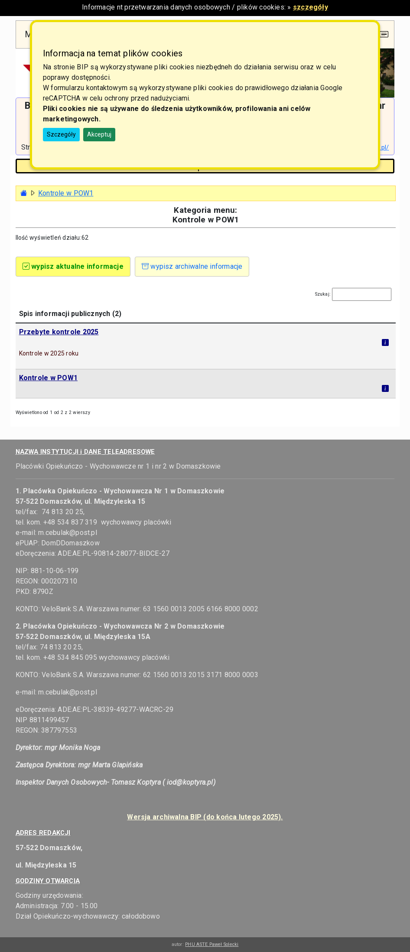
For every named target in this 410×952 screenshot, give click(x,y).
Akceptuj (99, 134)
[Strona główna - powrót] (23, 193)
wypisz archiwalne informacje (192, 266)
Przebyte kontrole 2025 (59, 332)
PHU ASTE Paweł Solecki (211, 944)
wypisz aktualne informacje (73, 266)
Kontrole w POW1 (65, 193)
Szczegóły (61, 134)
